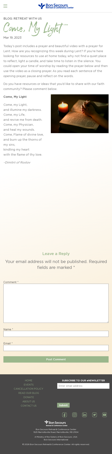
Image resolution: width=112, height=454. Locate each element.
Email (8, 342)
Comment (11, 280)
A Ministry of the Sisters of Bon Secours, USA (56, 435)
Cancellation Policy (28, 387)
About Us (28, 400)
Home (28, 379)
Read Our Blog (28, 391)
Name (8, 328)
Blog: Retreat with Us (22, 17)
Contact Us (29, 404)
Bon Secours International (56, 438)
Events (29, 383)
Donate (28, 396)
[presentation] (81, 394)
